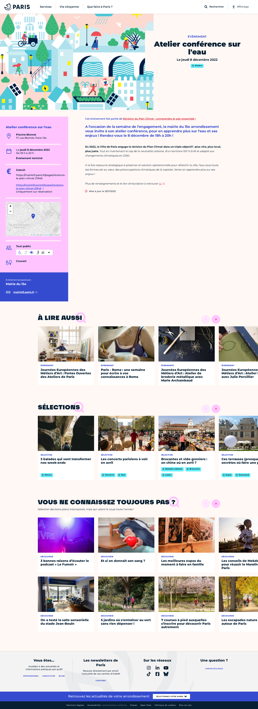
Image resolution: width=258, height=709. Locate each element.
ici (160, 183)
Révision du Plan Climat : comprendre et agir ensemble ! (159, 118)
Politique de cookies (165, 705)
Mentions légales (75, 705)
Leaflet (33, 235)
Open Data (145, 705)
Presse (133, 705)
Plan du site (185, 705)
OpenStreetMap (48, 235)
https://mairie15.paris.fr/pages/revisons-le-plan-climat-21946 (40, 186)
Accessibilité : (107, 705)
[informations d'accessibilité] (34, 252)
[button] (33, 216)
